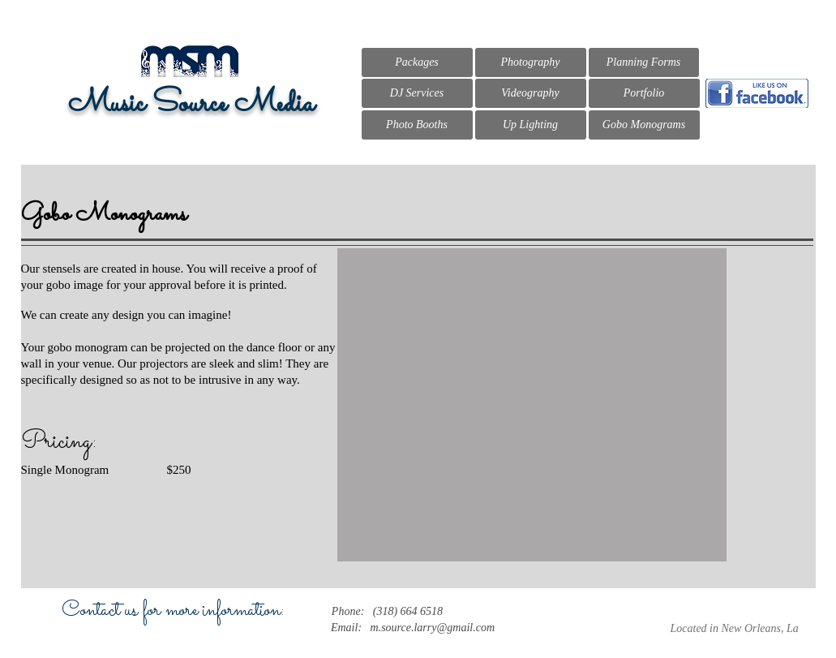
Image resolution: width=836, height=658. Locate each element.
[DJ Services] (417, 93)
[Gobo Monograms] (644, 125)
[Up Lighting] (530, 125)
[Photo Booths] (417, 125)
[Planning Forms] (644, 62)
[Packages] (417, 62)
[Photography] (530, 62)
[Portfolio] (644, 93)
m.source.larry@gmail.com (433, 627)
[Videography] (530, 93)
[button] (532, 404)
